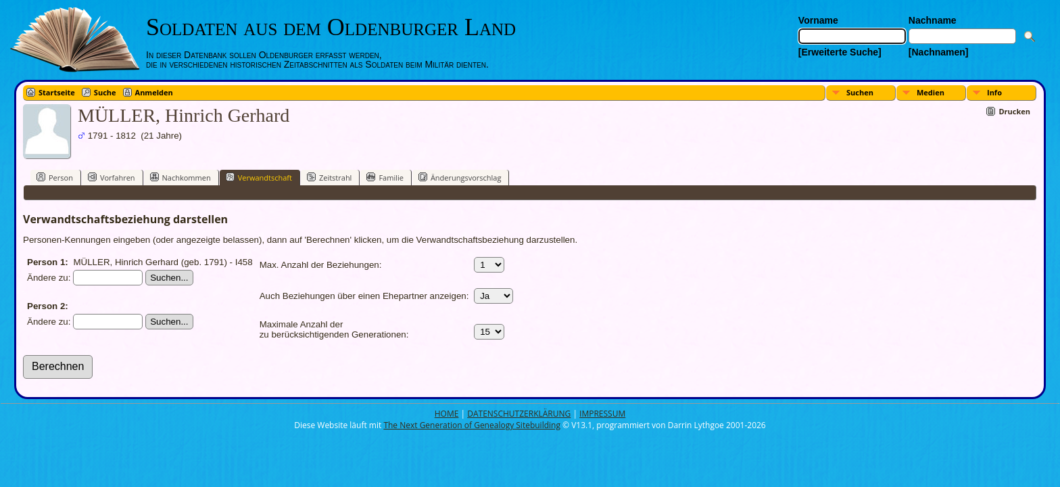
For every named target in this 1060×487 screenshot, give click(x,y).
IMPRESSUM (602, 413)
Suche (105, 92)
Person (55, 177)
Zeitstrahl (329, 177)
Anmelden (154, 92)
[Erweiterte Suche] (840, 52)
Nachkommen (180, 177)
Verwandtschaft (259, 177)
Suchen (859, 92)
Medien (930, 92)
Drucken (1014, 111)
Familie (384, 177)
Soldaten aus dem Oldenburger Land (331, 27)
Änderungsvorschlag (460, 177)
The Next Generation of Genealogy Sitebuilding (471, 425)
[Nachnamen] (939, 52)
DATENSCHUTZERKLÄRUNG (519, 413)
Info (994, 92)
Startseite (57, 92)
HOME (447, 413)
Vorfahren (111, 177)
